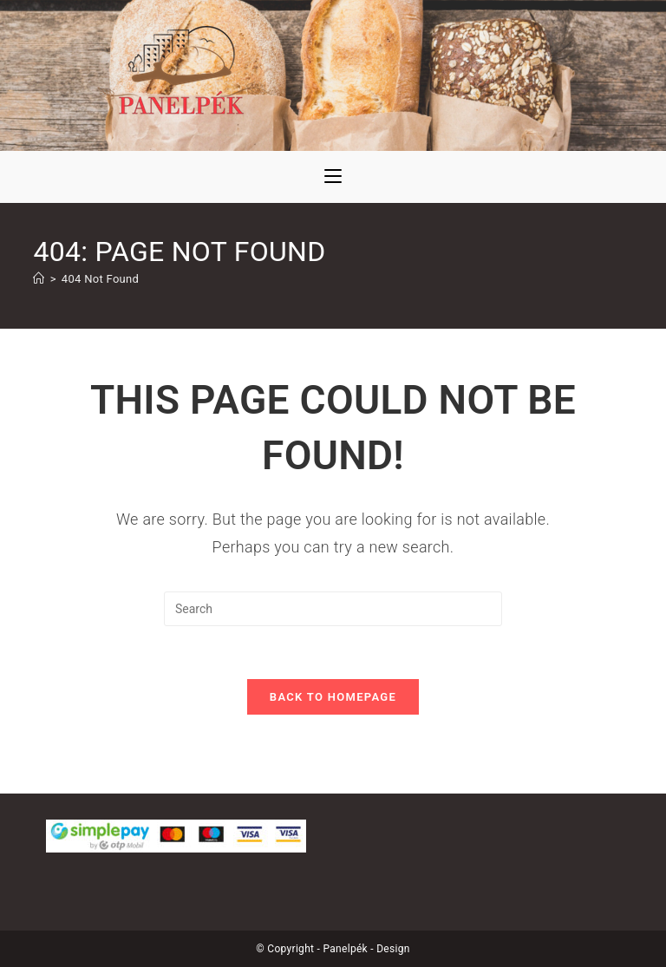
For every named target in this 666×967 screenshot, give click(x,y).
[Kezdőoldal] (38, 278)
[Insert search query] (333, 608)
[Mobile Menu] (333, 177)
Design (393, 949)
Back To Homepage (333, 696)
